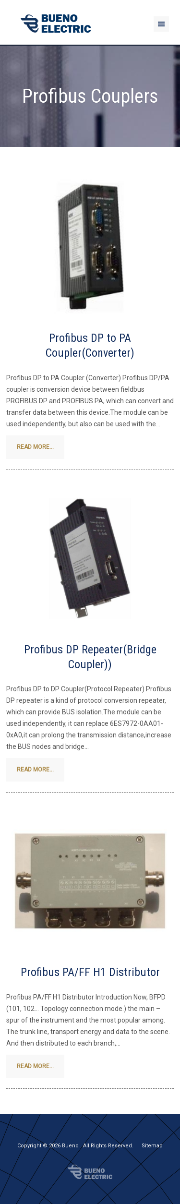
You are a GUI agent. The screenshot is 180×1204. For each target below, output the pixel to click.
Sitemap (152, 1146)
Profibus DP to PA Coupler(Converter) (90, 345)
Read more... (35, 447)
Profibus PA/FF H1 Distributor (90, 972)
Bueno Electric (90, 1172)
